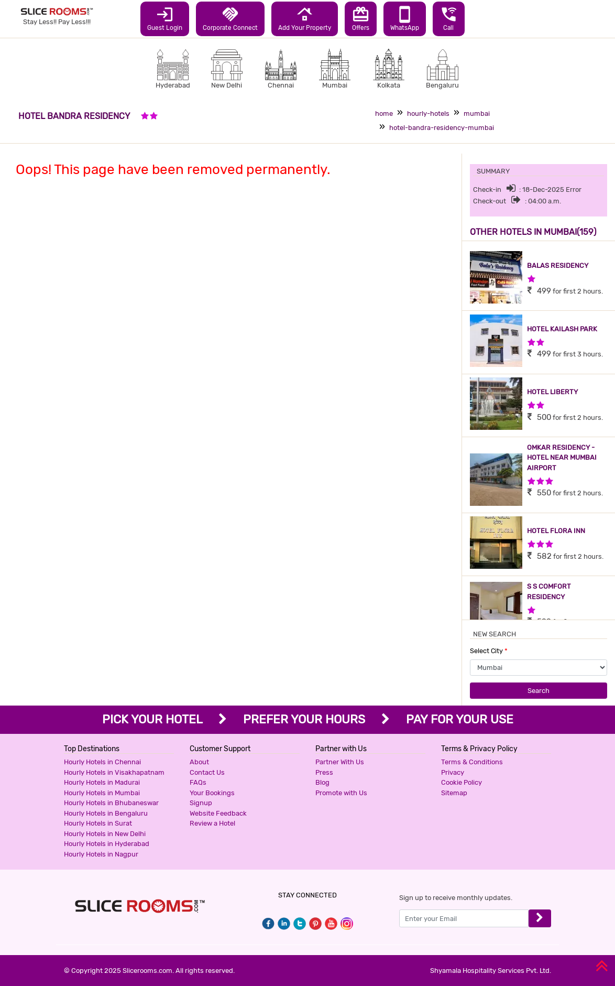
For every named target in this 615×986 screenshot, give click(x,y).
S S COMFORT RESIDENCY (549, 591)
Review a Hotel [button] (212, 823)
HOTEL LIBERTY (552, 392)
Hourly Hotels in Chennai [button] (102, 762)
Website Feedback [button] (218, 813)
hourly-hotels (428, 113)
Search (539, 691)
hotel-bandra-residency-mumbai (441, 128)
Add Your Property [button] (304, 18)
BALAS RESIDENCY (557, 265)
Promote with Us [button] (341, 793)
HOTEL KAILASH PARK (562, 329)
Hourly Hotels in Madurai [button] (102, 782)
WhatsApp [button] (404, 18)
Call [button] (449, 18)
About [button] (199, 762)
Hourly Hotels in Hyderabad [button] (106, 844)
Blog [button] (322, 782)
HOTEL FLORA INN (556, 531)
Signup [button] (201, 803)
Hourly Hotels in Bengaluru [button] (106, 813)
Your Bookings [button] (212, 793)
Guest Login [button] (164, 18)
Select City (489, 651)
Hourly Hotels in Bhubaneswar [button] (111, 803)
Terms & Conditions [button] (472, 762)
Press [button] (324, 772)
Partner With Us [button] (339, 762)
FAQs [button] (198, 782)
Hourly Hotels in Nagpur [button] (101, 854)
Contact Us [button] (207, 772)
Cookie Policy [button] (461, 782)
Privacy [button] (452, 772)
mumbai (477, 113)
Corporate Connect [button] (230, 18)
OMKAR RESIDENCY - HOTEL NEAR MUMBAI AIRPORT (562, 457)
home (384, 113)
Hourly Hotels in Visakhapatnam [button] (114, 772)
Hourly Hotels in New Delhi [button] (105, 834)
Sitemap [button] (454, 793)
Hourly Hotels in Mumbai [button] (102, 793)
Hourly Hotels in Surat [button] (98, 823)
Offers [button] (361, 18)
